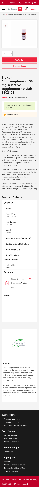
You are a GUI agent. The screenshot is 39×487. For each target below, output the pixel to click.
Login (33, 9)
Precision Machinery (12, 419)
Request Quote (19, 66)
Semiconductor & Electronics (15, 425)
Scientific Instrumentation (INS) (17, 15)
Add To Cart (19, 60)
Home (3, 15)
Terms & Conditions (12, 442)
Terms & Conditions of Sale (14, 468)
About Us (7, 461)
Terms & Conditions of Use (14, 465)
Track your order (10, 438)
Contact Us (8, 452)
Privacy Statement (11, 471)
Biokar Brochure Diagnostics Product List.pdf (21, 282)
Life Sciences (32, 15)
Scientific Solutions (11, 422)
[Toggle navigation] (4, 8)
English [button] (12, 3)
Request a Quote (10, 435)
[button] (4, 2)
